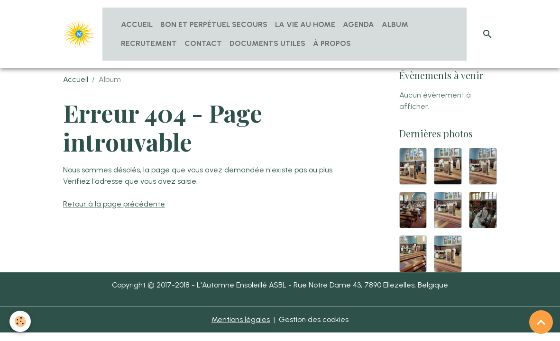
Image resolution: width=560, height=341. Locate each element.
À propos (332, 43)
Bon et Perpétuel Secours (213, 24)
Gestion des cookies (314, 319)
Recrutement (149, 43)
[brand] (79, 34)
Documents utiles (267, 43)
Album (395, 24)
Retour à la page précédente (114, 203)
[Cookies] (20, 321)
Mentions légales (240, 319)
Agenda (358, 24)
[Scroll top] (541, 322)
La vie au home (305, 24)
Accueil (137, 24)
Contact (203, 43)
